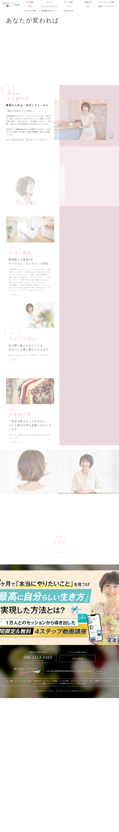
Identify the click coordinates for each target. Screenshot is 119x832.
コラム (68, 6)
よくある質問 (64, 681)
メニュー (49, 2)
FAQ (29, 6)
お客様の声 (88, 2)
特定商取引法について (49, 11)
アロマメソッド (52, 683)
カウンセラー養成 (30, 11)
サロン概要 (29, 2)
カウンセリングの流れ (107, 2)
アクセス (99, 671)
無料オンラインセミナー (107, 6)
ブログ (87, 6)
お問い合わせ (68, 11)
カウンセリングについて (49, 6)
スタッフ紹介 (68, 2)
